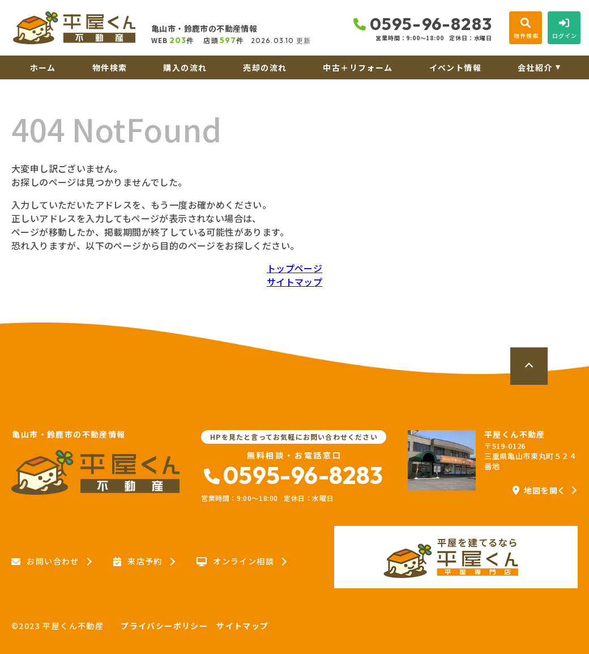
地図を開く (539, 490)
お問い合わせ (45, 561)
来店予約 (138, 561)
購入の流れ (185, 67)
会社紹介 (535, 67)
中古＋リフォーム (357, 67)
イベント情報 (455, 67)
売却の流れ (265, 67)
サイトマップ (294, 281)
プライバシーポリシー (164, 626)
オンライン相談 (235, 561)
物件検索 (109, 67)
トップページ (294, 268)
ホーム (43, 67)
